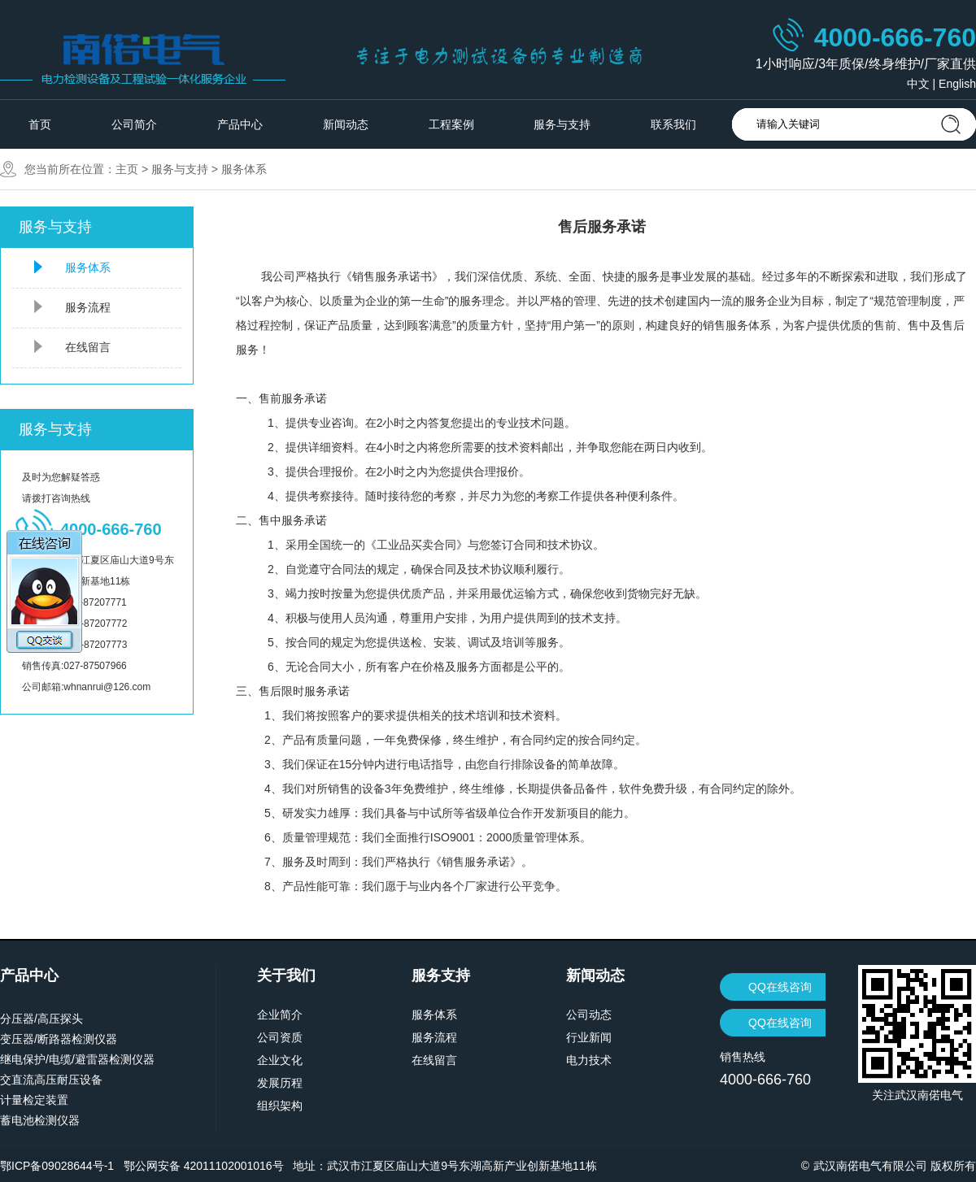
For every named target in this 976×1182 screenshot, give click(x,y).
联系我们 (673, 124)
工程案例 (451, 124)
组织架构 (280, 1105)
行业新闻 (589, 1037)
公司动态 (589, 1014)
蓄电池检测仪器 (40, 1120)
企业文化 (280, 1060)
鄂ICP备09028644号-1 (57, 1165)
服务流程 (88, 307)
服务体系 (244, 169)
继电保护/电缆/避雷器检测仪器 (77, 1059)
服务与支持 (562, 124)
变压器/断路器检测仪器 (58, 1038)
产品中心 (240, 124)
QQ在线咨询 (780, 986)
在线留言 (88, 347)
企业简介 (280, 1014)
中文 (918, 83)
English (957, 83)
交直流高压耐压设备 (51, 1079)
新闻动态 (345, 124)
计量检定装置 (34, 1099)
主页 (126, 169)
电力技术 (589, 1060)
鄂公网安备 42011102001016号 (204, 1165)
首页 (39, 124)
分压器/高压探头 (41, 1018)
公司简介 (134, 124)
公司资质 (280, 1037)
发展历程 (280, 1082)
